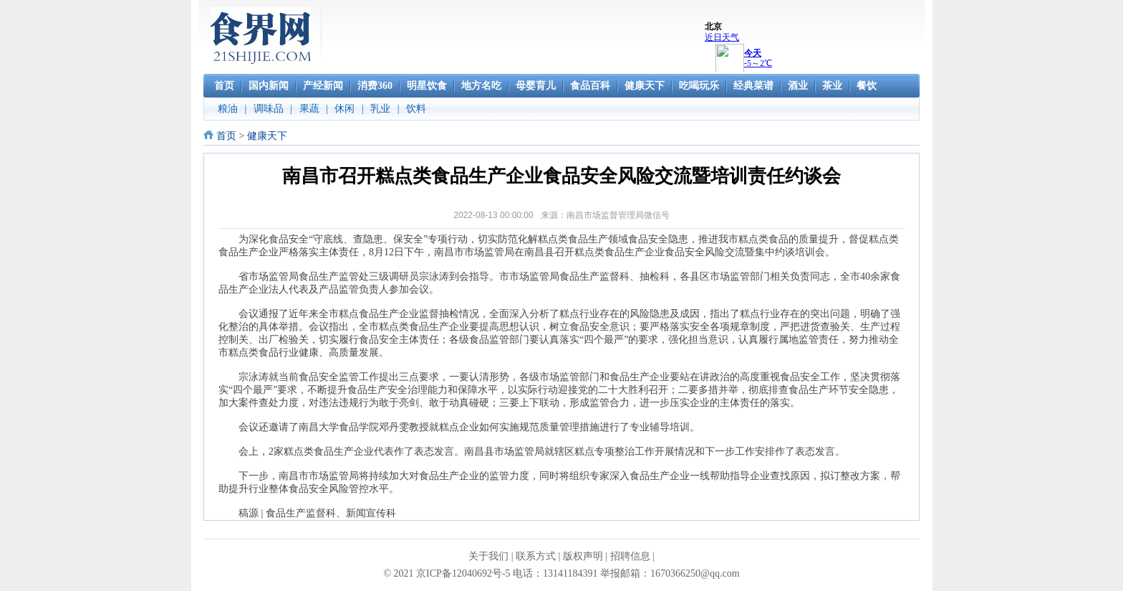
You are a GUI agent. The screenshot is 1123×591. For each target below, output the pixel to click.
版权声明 (583, 556)
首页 (226, 136)
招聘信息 (630, 556)
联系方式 (536, 556)
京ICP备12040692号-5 (463, 573)
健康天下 (267, 136)
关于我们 (488, 556)
